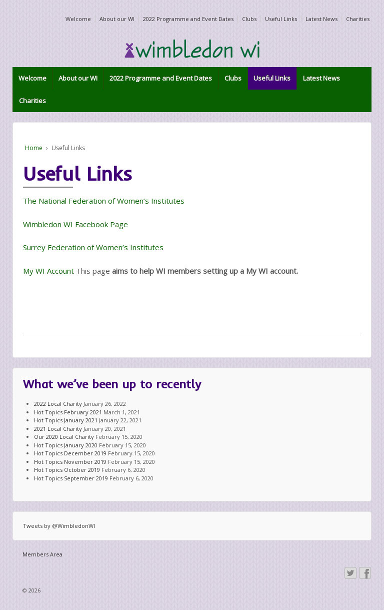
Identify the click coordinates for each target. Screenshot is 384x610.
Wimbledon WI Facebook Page (75, 224)
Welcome (78, 19)
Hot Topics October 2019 (67, 469)
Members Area (42, 554)
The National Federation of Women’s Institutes (103, 201)
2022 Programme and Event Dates (188, 19)
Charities (358, 19)
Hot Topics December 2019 (70, 453)
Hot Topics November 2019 (70, 461)
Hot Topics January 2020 (66, 445)
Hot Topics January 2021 (66, 420)
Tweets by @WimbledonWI (59, 525)
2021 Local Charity (58, 428)
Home (33, 148)
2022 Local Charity (58, 403)
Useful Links (281, 19)
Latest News (322, 19)
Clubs (249, 19)
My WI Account (48, 271)
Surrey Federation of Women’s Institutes (93, 247)
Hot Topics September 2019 (71, 478)
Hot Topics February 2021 (68, 412)
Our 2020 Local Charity (64, 436)
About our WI (117, 19)
